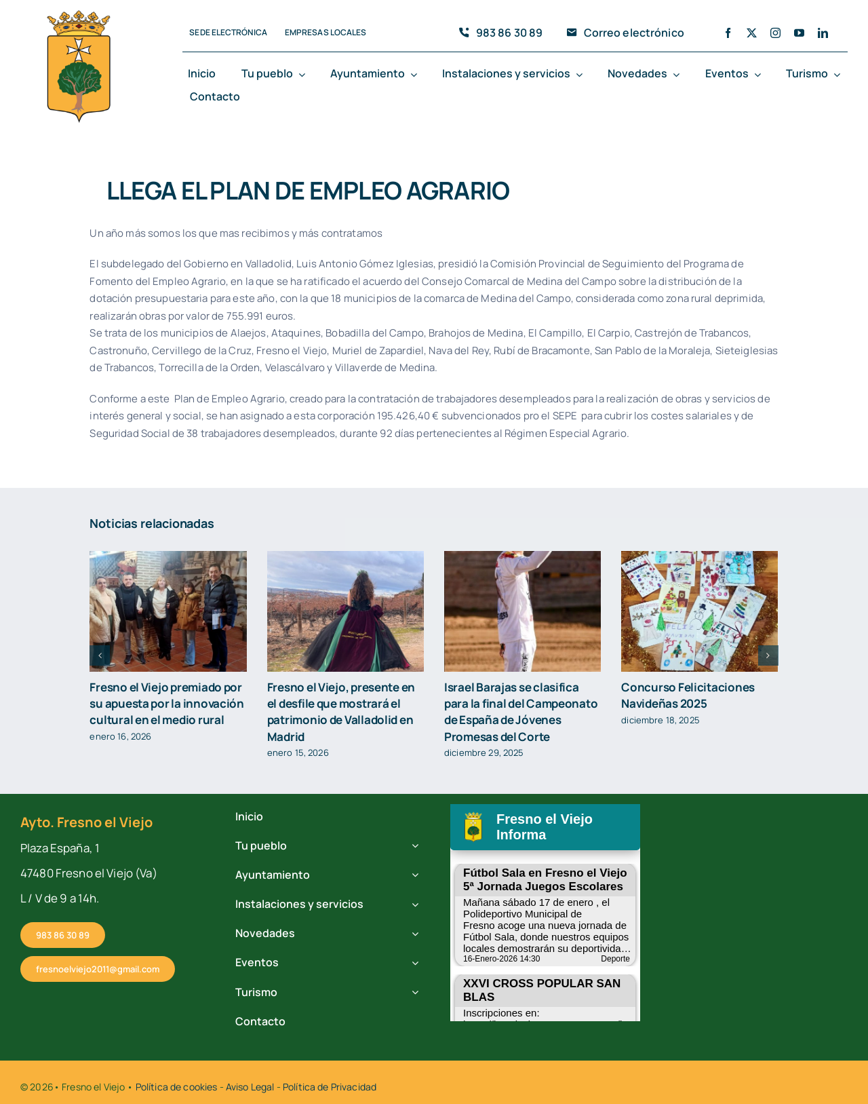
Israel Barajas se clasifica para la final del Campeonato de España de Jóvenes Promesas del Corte (520, 711)
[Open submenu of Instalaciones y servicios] (582, 74)
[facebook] (728, 33)
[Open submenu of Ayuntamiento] (416, 74)
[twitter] (752, 33)
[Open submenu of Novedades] (679, 74)
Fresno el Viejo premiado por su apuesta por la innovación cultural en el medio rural (166, 703)
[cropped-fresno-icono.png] (78, 14)
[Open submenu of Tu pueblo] (304, 74)
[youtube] (799, 33)
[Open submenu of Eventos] (760, 74)
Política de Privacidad (329, 1086)
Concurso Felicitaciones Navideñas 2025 (688, 695)
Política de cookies (177, 1086)
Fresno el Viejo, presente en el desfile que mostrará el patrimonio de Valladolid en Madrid (341, 711)
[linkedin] (823, 33)
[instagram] (775, 33)
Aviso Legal (250, 1086)
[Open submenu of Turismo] (839, 74)
